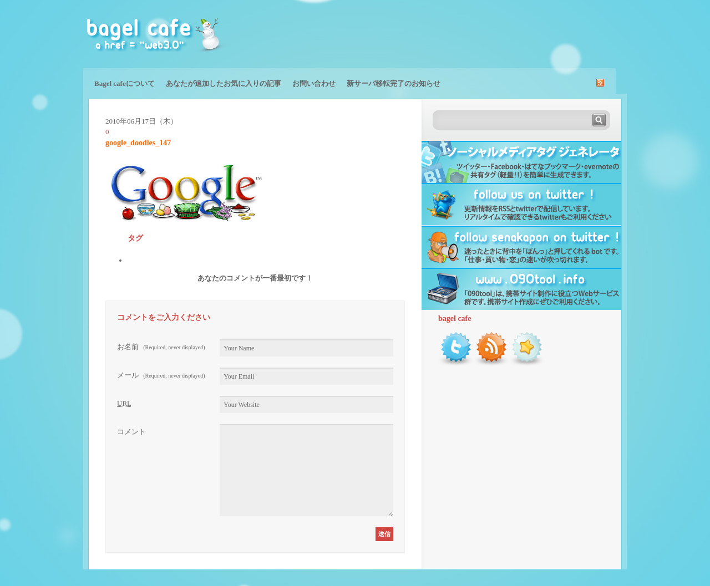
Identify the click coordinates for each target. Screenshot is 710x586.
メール (161, 375)
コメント (131, 431)
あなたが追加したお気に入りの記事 (223, 83)
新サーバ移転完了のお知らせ (393, 83)
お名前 (161, 347)
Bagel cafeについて (124, 83)
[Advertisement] (497, 33)
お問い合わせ (314, 83)
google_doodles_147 (138, 143)
